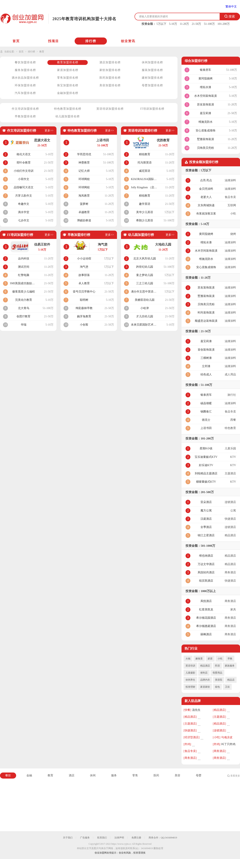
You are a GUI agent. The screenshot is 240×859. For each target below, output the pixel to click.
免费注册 (136, 837)
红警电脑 (23, 275)
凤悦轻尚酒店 (206, 572)
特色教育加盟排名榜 (67, 108)
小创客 (84, 324)
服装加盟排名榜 (152, 70)
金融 (29, 775)
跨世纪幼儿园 (144, 266)
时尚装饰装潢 (206, 312)
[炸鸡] (187, 744)
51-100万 (209, 23)
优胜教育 (163, 140)
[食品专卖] (190, 751)
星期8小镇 (206, 448)
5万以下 (161, 23)
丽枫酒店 (206, 634)
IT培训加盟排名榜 (152, 108)
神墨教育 (84, 162)
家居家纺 (205, 686)
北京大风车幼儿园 (144, 258)
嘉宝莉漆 (205, 113)
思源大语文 (42, 140)
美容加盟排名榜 (110, 85)
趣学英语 (144, 203)
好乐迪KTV (206, 465)
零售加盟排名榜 (67, 77)
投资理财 (190, 686)
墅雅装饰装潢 (205, 139)
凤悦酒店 (206, 601)
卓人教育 (84, 283)
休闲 (93, 775)
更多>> (49, 130)
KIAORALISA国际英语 (144, 179)
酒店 (71, 775)
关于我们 (68, 837)
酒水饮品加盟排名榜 (25, 77)
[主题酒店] (219, 716)
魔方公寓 (206, 510)
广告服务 (85, 837)
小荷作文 (23, 179)
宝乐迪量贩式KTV (206, 456)
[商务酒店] (219, 751)
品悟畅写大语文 (23, 187)
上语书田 (206, 428)
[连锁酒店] (219, 730)
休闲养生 (190, 679)
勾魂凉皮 (227, 737)
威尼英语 (144, 170)
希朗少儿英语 (144, 220)
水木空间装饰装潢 (205, 95)
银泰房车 (205, 69)
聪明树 (84, 299)
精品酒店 (205, 665)
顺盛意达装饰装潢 (206, 320)
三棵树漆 (206, 357)
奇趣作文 (23, 203)
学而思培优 (84, 154)
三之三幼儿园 (144, 283)
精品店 (231, 679)
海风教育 (84, 195)
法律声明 (119, 837)
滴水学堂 (23, 212)
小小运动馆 (84, 258)
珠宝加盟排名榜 (67, 85)
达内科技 (23, 258)
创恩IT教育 (23, 316)
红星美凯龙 (206, 609)
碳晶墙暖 (206, 403)
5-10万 (173, 23)
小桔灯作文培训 (23, 170)
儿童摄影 (190, 672)
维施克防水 (205, 121)
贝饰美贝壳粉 (205, 147)
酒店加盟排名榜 (110, 62)
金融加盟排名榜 (67, 93)
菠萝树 (84, 203)
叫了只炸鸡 (228, 744)
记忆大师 (84, 170)
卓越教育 (84, 212)
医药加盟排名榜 (110, 77)
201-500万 (207, 492)
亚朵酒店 (206, 502)
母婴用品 (217, 672)
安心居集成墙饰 (205, 130)
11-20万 (184, 23)
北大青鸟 (23, 308)
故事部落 (84, 275)
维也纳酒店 (206, 555)
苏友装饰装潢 (205, 104)
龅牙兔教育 (84, 316)
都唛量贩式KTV (206, 481)
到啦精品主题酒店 (206, 473)
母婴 (198, 775)
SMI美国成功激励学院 (23, 283)
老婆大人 (206, 197)
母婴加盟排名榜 (152, 85)
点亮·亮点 (206, 180)
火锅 (188, 658)
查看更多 (235, 775)
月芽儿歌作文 (23, 195)
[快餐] (187, 709)
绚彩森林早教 (84, 308)
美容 (177, 775)
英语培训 (190, 665)
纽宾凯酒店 (206, 580)
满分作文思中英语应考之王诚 (144, 291)
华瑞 (23, 324)
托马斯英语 (145, 162)
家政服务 (230, 665)
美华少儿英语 (144, 212)
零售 (135, 775)
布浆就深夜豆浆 (206, 213)
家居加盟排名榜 (67, 70)
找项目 (53, 41)
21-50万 (196, 23)
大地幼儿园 (163, 244)
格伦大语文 (24, 154)
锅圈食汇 (206, 411)
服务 (114, 775)
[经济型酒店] (191, 737)
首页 (16, 41)
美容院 (218, 679)
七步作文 (23, 220)
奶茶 (210, 658)
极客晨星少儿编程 (23, 291)
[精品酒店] (219, 709)
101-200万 (223, 23)
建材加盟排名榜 (152, 77)
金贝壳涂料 (206, 188)
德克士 (206, 419)
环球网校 (84, 179)
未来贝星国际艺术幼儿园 (144, 324)
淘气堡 (102, 244)
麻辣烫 (199, 658)
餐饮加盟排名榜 (25, 62)
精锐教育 (144, 154)
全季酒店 (206, 527)
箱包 (217, 686)
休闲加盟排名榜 (152, 62)
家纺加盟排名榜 (110, 70)
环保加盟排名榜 (25, 85)
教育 (41, 51)
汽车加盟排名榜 (25, 93)
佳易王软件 (42, 244)
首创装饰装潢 (206, 349)
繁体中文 (231, 6)
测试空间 (23, 266)
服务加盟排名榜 (25, 70)
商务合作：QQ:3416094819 (163, 837)
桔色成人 (206, 374)
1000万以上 (208, 591)
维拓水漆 (205, 87)
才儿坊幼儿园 (144, 316)
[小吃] (216, 737)
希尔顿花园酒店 (206, 617)
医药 (156, 775)
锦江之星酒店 (206, 535)
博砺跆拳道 (84, 220)
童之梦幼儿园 (144, 275)
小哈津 (144, 308)
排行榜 (90, 41)
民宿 (217, 665)
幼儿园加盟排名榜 (67, 116)
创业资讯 (128, 41)
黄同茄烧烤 (205, 78)
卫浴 (227, 686)
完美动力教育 (23, 299)
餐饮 (8, 775)
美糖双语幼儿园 (144, 299)
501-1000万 (208, 545)
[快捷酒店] (190, 730)
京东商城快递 (206, 205)
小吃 (220, 658)
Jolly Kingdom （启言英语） (144, 187)
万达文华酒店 (206, 564)
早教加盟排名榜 (25, 116)
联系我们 (102, 837)
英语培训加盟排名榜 (110, 108)
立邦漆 (206, 366)
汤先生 (196, 709)
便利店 (204, 672)
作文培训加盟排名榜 (25, 108)
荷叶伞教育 (24, 162)
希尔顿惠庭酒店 (206, 626)
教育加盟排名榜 (67, 62)
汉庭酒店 (206, 518)
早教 (229, 658)
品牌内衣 (205, 679)
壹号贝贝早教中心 (84, 291)
